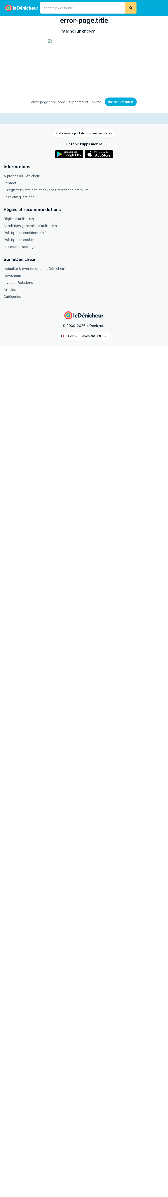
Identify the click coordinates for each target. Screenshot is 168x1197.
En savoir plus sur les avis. (125, 523)
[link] (34, 791)
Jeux (74, 20)
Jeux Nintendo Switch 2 (97, 20)
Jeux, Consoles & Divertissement (44, 20)
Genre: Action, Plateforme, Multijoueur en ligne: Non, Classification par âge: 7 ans (124, 62)
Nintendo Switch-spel (71, 681)
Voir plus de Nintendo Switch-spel (33, 704)
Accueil (13, 20)
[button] (26, 111)
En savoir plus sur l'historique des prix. (80, 354)
